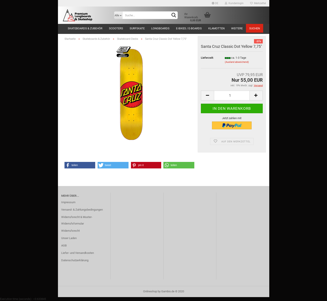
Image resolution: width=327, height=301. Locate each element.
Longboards (160, 28)
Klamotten (216, 28)
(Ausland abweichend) (237, 62)
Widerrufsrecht (70, 230)
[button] (79, 165)
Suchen (254, 28)
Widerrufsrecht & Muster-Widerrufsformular (76, 220)
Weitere (237, 28)
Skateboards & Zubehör (85, 28)
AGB (64, 245)
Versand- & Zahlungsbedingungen (82, 209)
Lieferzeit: (207, 57)
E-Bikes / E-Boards (189, 28)
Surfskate (137, 28)
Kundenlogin (234, 3)
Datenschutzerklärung (74, 260)
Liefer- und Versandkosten (77, 252)
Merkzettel (258, 3)
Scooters (116, 28)
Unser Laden (69, 238)
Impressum (68, 202)
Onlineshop (150, 291)
